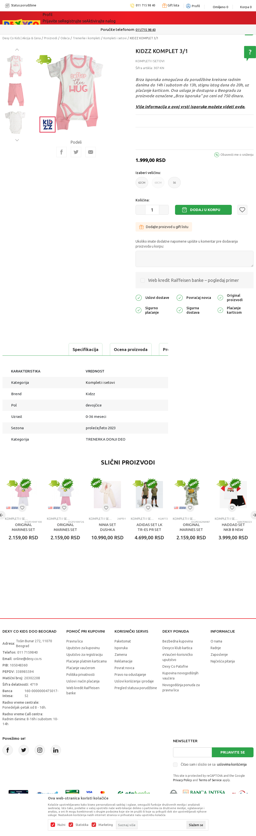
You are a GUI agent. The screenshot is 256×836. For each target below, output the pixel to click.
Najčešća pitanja (223, 674)
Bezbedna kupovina (177, 654)
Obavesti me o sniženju (237, 154)
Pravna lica (74, 654)
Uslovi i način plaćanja (82, 694)
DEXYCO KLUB (111, 17)
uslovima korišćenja (232, 777)
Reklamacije (124, 674)
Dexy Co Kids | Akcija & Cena (21, 38)
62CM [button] (141, 184)
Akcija (85, 17)
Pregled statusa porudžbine (136, 700)
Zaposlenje (219, 667)
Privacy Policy (182, 792)
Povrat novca (124, 680)
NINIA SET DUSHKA (107, 539)
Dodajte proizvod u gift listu (163, 227)
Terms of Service (210, 792)
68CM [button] (158, 184)
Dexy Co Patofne (175, 679)
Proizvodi (50, 38)
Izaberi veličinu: (148, 173)
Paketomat (123, 654)
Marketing (105, 824)
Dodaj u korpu (205, 210)
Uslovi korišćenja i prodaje (134, 694)
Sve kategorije (59, 17)
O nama (216, 654)
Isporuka (121, 660)
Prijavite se (232, 764)
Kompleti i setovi (115, 38)
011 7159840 (27, 665)
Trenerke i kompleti (86, 38)
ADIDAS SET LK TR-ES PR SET (149, 539)
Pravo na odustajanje (130, 687)
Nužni (61, 824)
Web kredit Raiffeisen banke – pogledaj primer (193, 280)
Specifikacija (23, 349)
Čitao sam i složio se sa (214, 776)
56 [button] (174, 184)
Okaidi (140, 17)
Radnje (216, 660)
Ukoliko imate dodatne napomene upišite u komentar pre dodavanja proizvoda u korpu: (187, 243)
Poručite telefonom (117, 29)
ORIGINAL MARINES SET (23, 539)
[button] (242, 210)
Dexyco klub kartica (177, 660)
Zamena (121, 667)
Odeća (65, 38)
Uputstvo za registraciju (84, 667)
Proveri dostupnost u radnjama (41, 361)
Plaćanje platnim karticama (86, 674)
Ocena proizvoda (68, 349)
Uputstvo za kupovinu (83, 660)
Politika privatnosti (80, 687)
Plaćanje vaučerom (80, 680)
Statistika (82, 824)
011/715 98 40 (146, 29)
